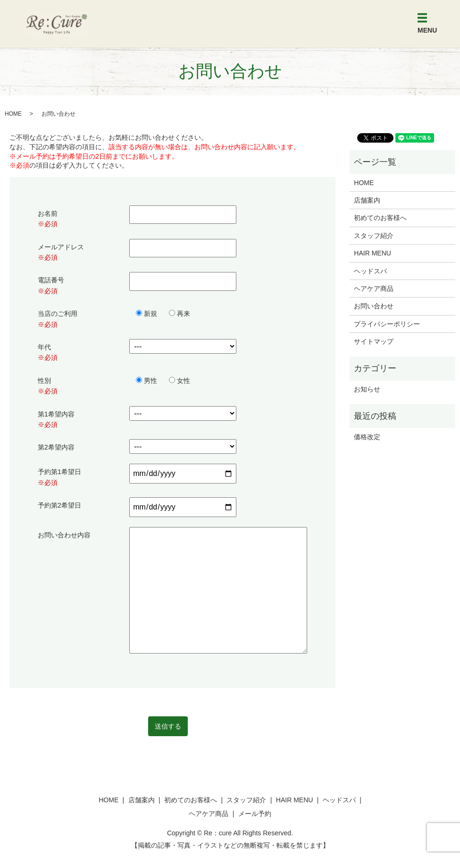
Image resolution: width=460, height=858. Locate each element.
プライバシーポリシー (387, 324)
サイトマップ (373, 341)
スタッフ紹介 (373, 235)
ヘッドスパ (370, 271)
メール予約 (254, 813)
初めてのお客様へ (380, 217)
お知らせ (367, 389)
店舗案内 (367, 200)
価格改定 (367, 437)
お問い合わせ (373, 306)
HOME (13, 113)
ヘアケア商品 (373, 288)
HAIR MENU (372, 253)
